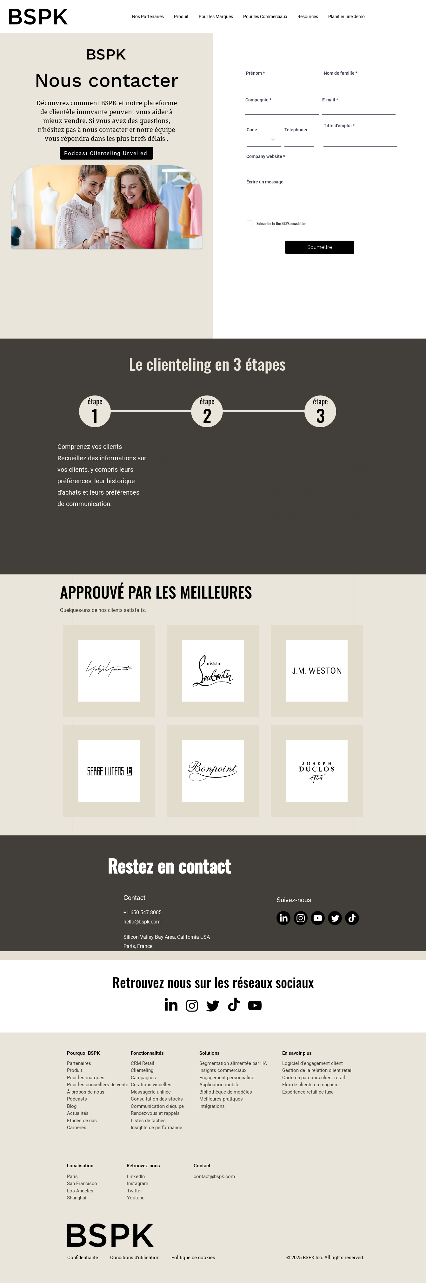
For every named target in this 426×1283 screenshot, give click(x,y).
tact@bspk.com (218, 1176)
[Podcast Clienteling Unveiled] (106, 153)
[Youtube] (318, 918)
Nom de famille (339, 73)
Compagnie (257, 100)
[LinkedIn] (283, 918)
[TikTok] (352, 918)
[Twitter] (335, 918)
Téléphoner (296, 129)
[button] (308, 16)
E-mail (328, 100)
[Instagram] (301, 918)
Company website (264, 156)
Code (252, 129)
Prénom (254, 73)
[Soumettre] (319, 247)
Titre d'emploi (338, 125)
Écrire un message (264, 182)
